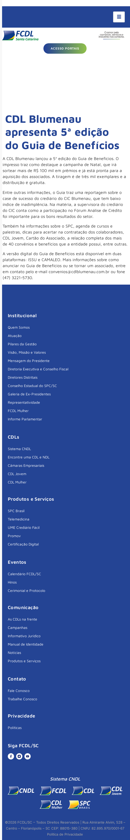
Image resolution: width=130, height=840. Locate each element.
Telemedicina (18, 519)
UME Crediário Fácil (24, 527)
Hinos (12, 582)
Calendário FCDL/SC (24, 574)
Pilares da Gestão (22, 344)
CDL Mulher (17, 482)
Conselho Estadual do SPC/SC (32, 385)
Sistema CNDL (19, 448)
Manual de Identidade (25, 644)
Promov (14, 536)
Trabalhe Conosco (22, 699)
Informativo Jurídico (24, 636)
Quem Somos (19, 327)
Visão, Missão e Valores (27, 352)
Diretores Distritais (22, 377)
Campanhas (17, 627)
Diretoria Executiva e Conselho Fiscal (38, 369)
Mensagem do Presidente (29, 360)
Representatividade (24, 402)
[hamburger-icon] (119, 16)
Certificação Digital (23, 544)
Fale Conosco (19, 690)
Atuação (15, 335)
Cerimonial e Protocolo (26, 590)
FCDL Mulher (18, 410)
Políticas (15, 727)
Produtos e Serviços (24, 661)
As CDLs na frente (22, 619)
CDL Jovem (17, 473)
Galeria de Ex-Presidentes (29, 394)
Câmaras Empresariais (26, 465)
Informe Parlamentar (25, 419)
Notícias (14, 652)
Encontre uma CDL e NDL (28, 457)
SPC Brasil (16, 510)
